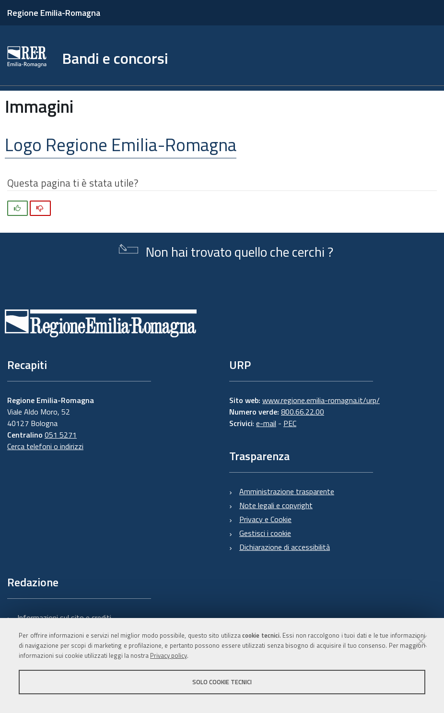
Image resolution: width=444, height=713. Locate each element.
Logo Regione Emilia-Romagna (120, 144)
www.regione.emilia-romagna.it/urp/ (321, 400)
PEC (289, 423)
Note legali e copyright (276, 505)
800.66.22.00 (302, 411)
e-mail (266, 423)
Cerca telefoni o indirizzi (45, 446)
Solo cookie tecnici (222, 682)
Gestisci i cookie (265, 533)
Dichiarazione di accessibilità (284, 547)
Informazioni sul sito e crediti (64, 617)
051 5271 (61, 434)
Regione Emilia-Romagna (53, 12)
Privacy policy (168, 655)
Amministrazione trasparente (286, 491)
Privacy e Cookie (265, 519)
